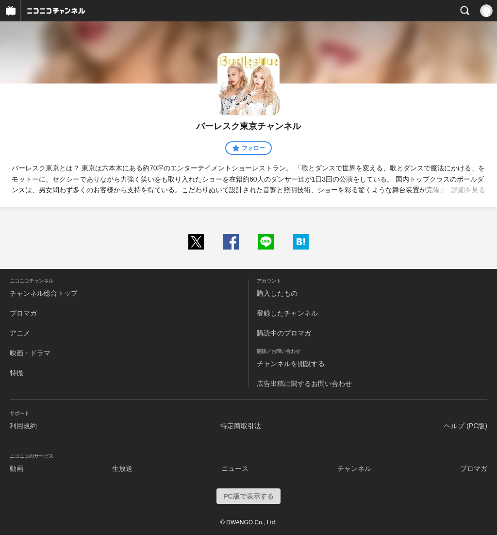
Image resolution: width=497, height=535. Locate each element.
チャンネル (354, 468)
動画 (16, 468)
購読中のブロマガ (284, 333)
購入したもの (277, 293)
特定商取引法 (240, 426)
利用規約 (23, 426)
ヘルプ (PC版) (465, 426)
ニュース (234, 468)
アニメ (20, 333)
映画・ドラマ (30, 353)
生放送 (122, 468)
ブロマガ (23, 313)
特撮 (16, 373)
